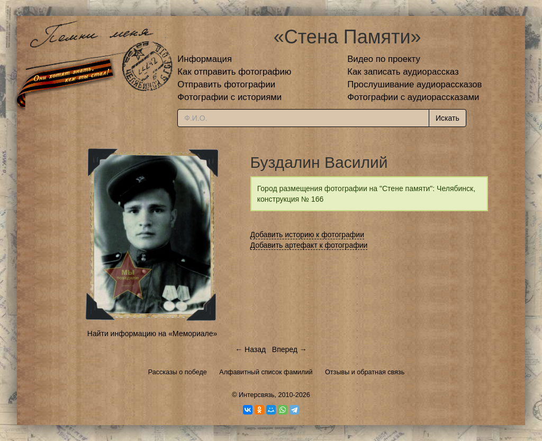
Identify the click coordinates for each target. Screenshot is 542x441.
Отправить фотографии (226, 84)
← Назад (250, 349)
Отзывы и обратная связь (364, 372)
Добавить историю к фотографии (307, 234)
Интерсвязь (257, 395)
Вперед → (289, 349)
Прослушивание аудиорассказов (414, 84)
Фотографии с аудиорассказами (413, 97)
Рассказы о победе (177, 372)
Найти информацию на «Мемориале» (152, 333)
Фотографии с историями (229, 97)
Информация (204, 59)
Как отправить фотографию (234, 72)
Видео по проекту (383, 59)
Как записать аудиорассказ (403, 72)
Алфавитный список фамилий (265, 372)
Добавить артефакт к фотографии (309, 245)
